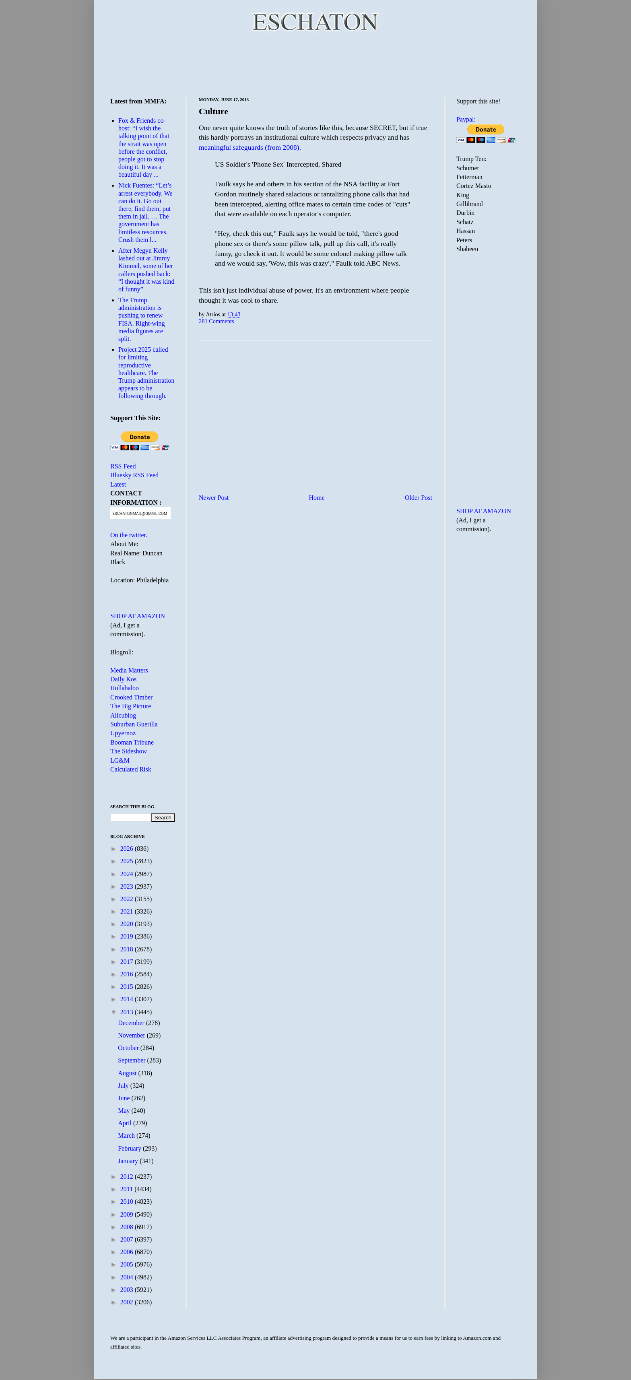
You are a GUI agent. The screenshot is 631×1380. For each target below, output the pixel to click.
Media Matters (129, 670)
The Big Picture (130, 706)
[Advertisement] (315, 64)
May (124, 1110)
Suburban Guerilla (134, 724)
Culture (213, 111)
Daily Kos (123, 679)
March (127, 1135)
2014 (127, 999)
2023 (127, 886)
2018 (127, 949)
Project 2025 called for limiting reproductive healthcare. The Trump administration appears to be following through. (146, 372)
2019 (127, 936)
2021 (127, 911)
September (132, 1060)
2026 (127, 848)
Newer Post (214, 497)
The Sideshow (128, 751)
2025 (127, 861)
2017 (127, 961)
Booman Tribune (132, 742)
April (125, 1123)
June (124, 1098)
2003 (127, 1289)
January (129, 1160)
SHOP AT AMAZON (137, 616)
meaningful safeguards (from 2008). (250, 147)
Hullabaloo (124, 688)
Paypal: (466, 119)
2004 (127, 1277)
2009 (127, 1214)
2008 (127, 1226)
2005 (127, 1264)
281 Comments (216, 321)
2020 (127, 923)
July (124, 1085)
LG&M (120, 760)
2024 (127, 873)
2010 (127, 1201)
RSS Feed (123, 466)
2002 (127, 1302)
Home (317, 497)
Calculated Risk (130, 769)
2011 (127, 1189)
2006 (127, 1251)
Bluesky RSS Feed (134, 475)
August (128, 1073)
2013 (127, 1012)
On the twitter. (128, 535)
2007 (127, 1239)
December (132, 1022)
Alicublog (123, 715)
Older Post (418, 497)
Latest (118, 484)
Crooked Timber (131, 697)
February (130, 1148)
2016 (127, 974)
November (132, 1035)
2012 (127, 1176)
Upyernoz (123, 733)
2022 (127, 898)
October (129, 1047)
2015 (127, 986)
